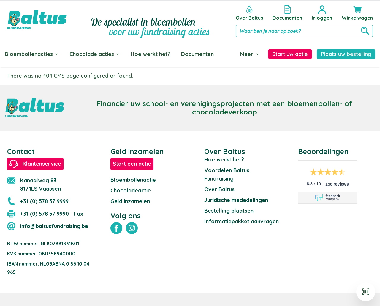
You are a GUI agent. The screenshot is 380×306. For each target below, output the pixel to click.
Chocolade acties (94, 54)
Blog (230, 54)
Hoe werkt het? (150, 54)
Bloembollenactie (133, 178)
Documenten (197, 54)
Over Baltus (219, 188)
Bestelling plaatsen (229, 209)
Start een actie (132, 162)
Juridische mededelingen (236, 198)
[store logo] (36, 20)
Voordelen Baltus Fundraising (226, 173)
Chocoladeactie (130, 189)
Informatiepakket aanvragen (241, 220)
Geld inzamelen (130, 200)
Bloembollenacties (32, 54)
